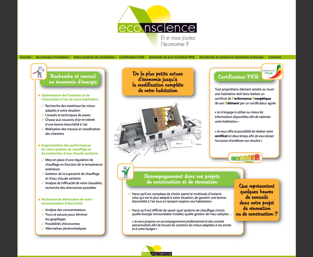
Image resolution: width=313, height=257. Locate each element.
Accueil (25, 57)
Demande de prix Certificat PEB (172, 57)
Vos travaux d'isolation (52, 57)
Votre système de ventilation (94, 57)
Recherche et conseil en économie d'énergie (231, 57)
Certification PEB (131, 57)
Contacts (274, 57)
